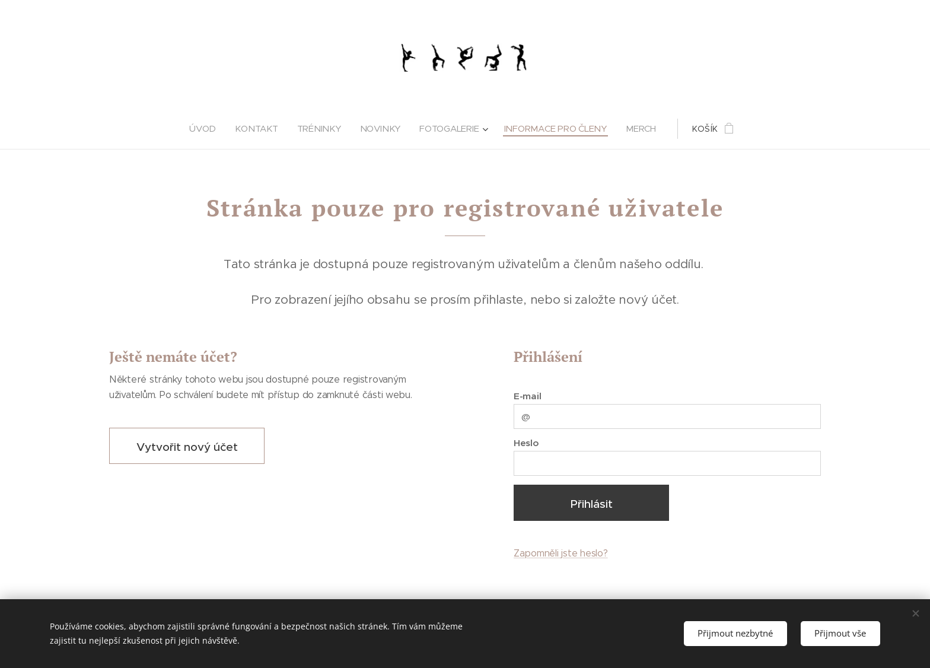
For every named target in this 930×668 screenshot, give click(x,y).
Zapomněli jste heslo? (561, 553)
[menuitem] (208, 129)
